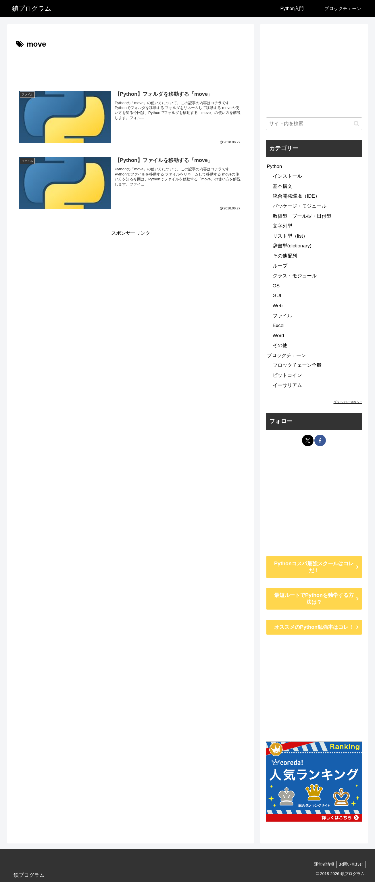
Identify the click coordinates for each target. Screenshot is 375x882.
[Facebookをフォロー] (320, 440)
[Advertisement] (131, 67)
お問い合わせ (351, 864)
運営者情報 (322, 864)
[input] (314, 123)
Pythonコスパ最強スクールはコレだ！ (314, 567)
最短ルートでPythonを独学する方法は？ (314, 598)
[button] (356, 123)
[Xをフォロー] (308, 440)
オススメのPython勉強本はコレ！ (314, 627)
